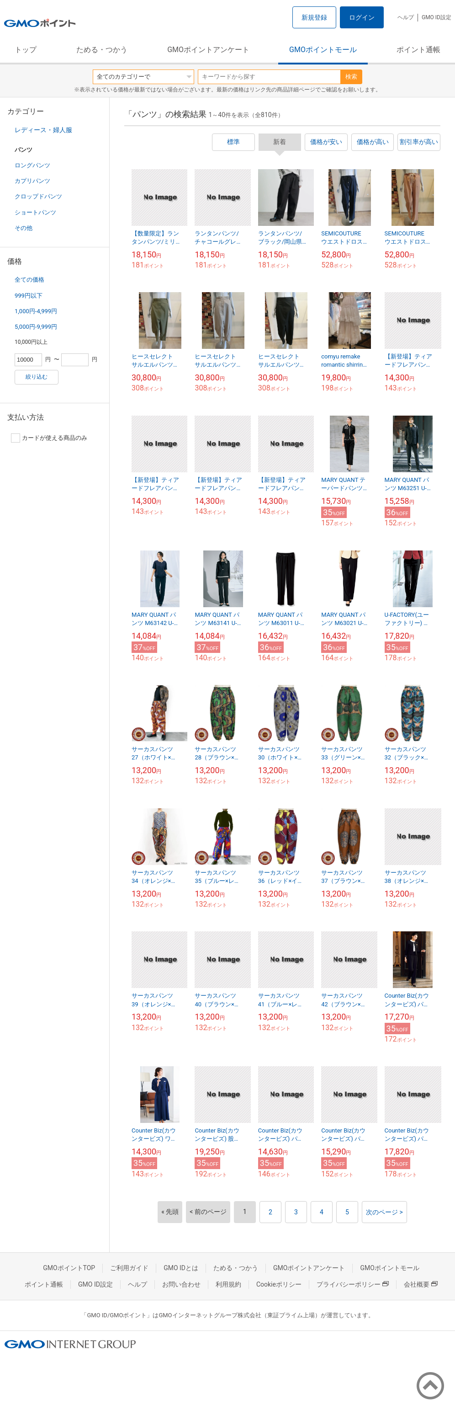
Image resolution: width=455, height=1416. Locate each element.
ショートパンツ (35, 212)
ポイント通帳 (418, 49)
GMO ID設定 (436, 17)
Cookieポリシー (279, 1284)
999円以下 (28, 295)
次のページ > (384, 1212)
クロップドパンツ (38, 196)
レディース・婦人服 (43, 130)
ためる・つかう (101, 49)
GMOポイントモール (323, 49)
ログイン (362, 17)
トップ (26, 49)
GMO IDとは (181, 1268)
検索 (351, 76)
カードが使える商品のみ (49, 438)
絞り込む (37, 377)
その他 (23, 227)
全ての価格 (29, 279)
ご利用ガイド (129, 1268)
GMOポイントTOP (69, 1268)
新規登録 (314, 17)
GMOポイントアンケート (208, 49)
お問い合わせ (181, 1284)
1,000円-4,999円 (36, 311)
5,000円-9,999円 (36, 326)
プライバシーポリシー (353, 1284)
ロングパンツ (32, 165)
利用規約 (228, 1284)
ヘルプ (405, 17)
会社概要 (421, 1284)
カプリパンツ (32, 180)
